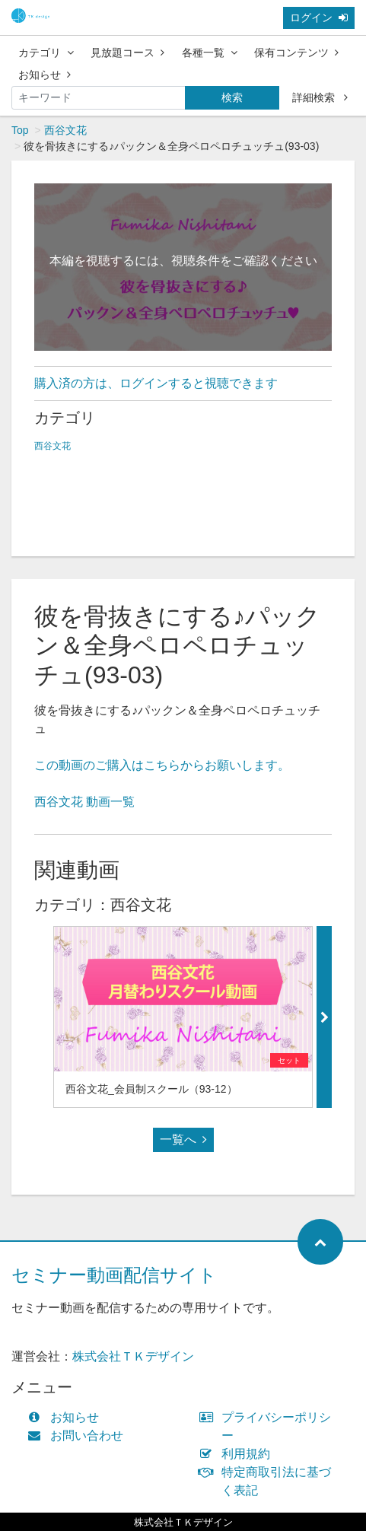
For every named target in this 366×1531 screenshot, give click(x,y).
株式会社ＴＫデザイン (133, 1356)
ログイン (319, 17)
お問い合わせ (78, 1435)
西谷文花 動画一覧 (84, 801)
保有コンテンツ (296, 52)
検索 (232, 97)
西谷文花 (65, 130)
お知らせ (44, 74)
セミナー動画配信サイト (114, 1275)
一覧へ (183, 1139)
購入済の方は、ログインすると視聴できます (156, 383)
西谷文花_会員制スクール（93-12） (151, 1089)
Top (20, 130)
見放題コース (127, 52)
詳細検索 (320, 97)
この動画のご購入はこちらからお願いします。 (162, 765)
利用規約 (238, 1453)
